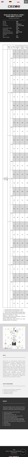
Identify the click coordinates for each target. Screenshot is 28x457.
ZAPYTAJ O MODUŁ (23, 452)
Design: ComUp (14, 454)
